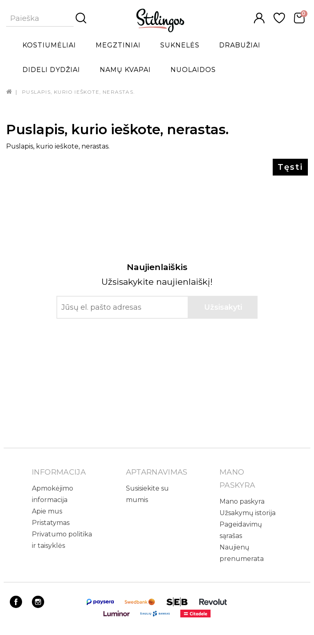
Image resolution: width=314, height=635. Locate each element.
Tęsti (290, 167)
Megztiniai (118, 45)
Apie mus (47, 511)
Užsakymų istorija (248, 513)
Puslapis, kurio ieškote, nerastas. (78, 92)
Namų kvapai (125, 70)
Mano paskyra (242, 501)
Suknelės (180, 45)
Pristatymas (51, 523)
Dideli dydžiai (51, 70)
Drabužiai (239, 45)
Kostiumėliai (49, 45)
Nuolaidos (193, 70)
